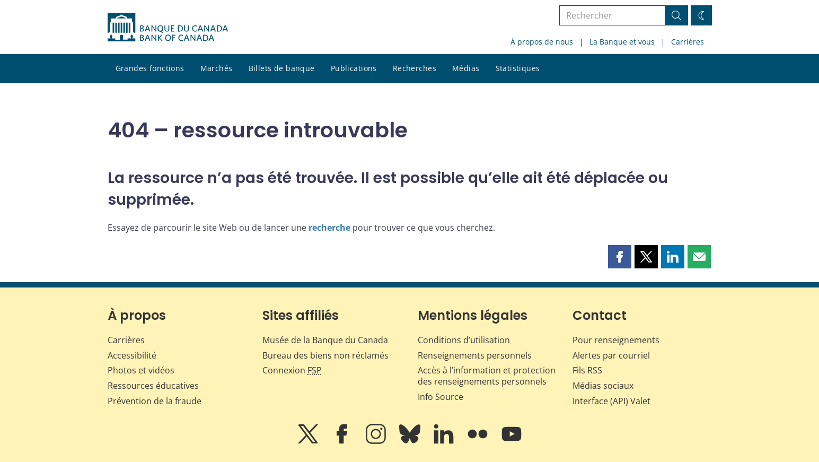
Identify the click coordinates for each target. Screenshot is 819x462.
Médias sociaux (603, 385)
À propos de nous (541, 42)
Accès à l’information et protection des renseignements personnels (487, 375)
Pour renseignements (616, 340)
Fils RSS (587, 370)
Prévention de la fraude (154, 401)
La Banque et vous (622, 42)
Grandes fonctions (150, 68)
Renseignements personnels (475, 355)
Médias (466, 68)
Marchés (216, 68)
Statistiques (518, 68)
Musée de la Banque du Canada (325, 340)
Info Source (440, 397)
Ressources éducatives (153, 385)
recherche (329, 227)
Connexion (292, 370)
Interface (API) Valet (611, 401)
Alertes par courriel (611, 355)
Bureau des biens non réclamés (325, 355)
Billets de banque (282, 68)
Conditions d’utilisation (464, 340)
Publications (354, 68)
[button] (619, 256)
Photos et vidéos (141, 370)
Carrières (687, 42)
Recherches (414, 68)
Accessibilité (132, 355)
